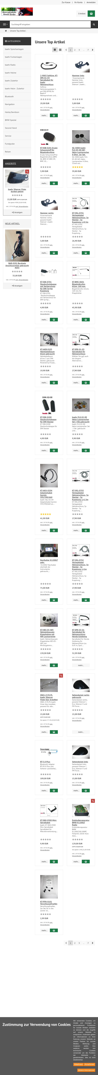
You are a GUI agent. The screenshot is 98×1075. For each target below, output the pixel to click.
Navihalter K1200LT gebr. (49, 562)
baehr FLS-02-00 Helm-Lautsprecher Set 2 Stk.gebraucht (80, 426)
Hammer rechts (47, 211)
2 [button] (74, 50)
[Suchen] (94, 24)
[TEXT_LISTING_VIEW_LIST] (55, 49)
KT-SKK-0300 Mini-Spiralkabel (48, 825)
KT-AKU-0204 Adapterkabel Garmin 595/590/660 (46, 501)
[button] (92, 49)
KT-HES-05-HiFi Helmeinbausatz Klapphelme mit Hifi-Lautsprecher (48, 633)
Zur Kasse (66, 2)
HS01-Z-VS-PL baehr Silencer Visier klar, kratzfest (49, 697)
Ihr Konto (78, 2)
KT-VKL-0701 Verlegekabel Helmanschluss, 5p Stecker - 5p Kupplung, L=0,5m (80, 214)
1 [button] (70, 50)
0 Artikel (81, 13)
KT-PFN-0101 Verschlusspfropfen (48, 917)
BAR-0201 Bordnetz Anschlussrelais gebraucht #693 (17, 265)
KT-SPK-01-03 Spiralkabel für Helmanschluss (78, 355)
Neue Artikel (12, 223)
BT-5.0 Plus (45, 760)
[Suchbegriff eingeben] (50, 24)
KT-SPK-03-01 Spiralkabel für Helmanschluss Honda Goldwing (79, 633)
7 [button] (88, 50)
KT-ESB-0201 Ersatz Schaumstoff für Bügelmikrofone (48, 150)
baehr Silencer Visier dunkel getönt (17, 190)
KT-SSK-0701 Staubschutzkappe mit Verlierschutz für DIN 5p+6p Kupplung (48, 283)
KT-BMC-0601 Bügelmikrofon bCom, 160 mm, (79, 281)
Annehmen (89, 1064)
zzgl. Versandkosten (22, 206)
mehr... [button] (44, 115)
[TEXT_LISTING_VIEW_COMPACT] (60, 49)
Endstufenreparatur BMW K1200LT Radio (80, 837)
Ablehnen (78, 1064)
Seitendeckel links (80, 766)
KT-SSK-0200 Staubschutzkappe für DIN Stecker (48, 421)
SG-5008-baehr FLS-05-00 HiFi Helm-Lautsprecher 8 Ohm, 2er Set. (80, 148)
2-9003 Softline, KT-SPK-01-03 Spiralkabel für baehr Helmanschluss (49, 80)
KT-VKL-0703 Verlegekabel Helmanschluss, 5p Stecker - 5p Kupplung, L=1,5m (80, 492)
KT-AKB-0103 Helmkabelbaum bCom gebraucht (47, 350)
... (83, 50)
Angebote (10, 163)
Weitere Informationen (86, 1070)
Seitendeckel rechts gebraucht (80, 696)
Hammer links (78, 75)
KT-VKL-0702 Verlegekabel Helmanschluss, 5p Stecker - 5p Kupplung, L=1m (80, 564)
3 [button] (79, 50)
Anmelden (91, 2)
